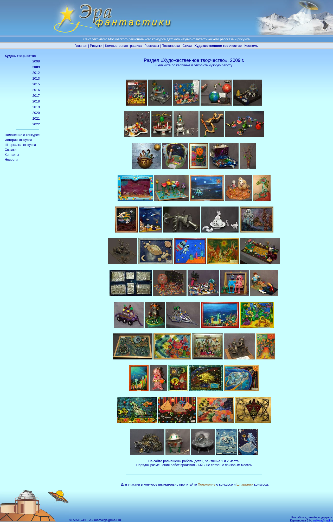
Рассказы (151, 46)
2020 (36, 113)
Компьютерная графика (123, 46)
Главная (80, 46)
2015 (36, 84)
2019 (36, 107)
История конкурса (18, 140)
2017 (36, 96)
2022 (36, 124)
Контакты (12, 155)
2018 (36, 101)
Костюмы (251, 46)
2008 (36, 61)
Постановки (171, 46)
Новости (11, 160)
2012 (36, 73)
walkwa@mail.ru (323, 520)
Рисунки (96, 46)
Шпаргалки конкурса (20, 145)
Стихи (187, 46)
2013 (36, 78)
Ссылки (10, 150)
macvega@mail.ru (107, 520)
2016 (36, 90)
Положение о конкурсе (22, 135)
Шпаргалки (244, 484)
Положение (206, 484)
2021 (36, 118)
